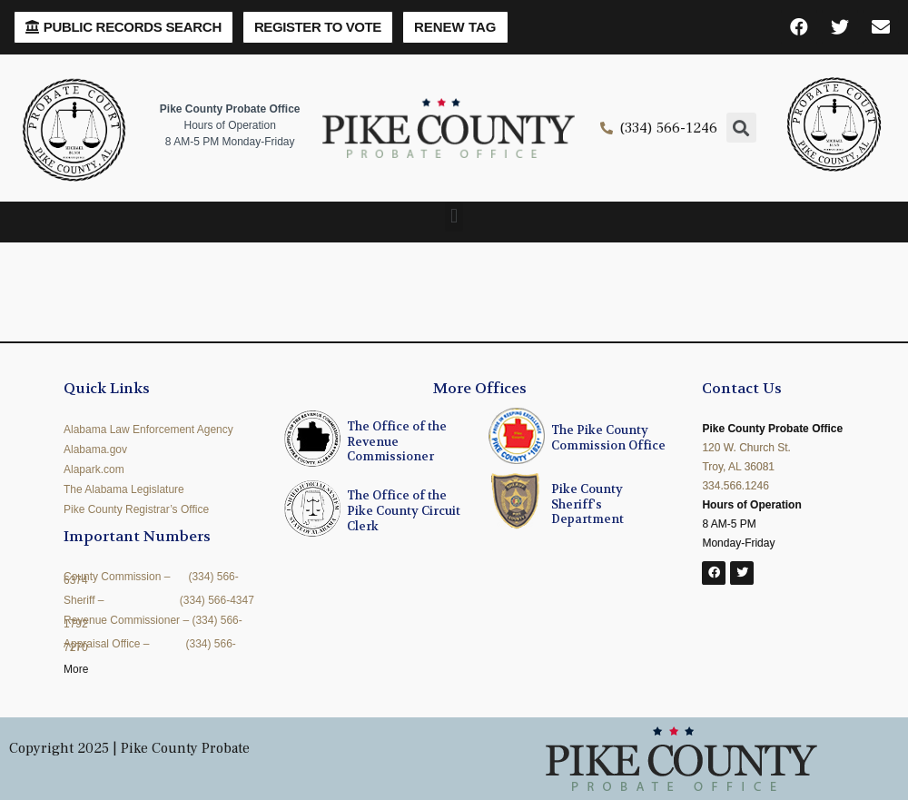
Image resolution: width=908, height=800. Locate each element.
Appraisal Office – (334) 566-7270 (150, 645)
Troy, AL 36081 (738, 466)
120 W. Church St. (746, 447)
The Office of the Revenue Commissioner (397, 442)
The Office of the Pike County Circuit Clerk (403, 511)
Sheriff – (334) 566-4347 (159, 600)
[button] (123, 27)
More (76, 669)
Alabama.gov (95, 449)
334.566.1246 (735, 485)
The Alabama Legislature (124, 489)
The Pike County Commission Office (608, 437)
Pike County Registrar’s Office (136, 509)
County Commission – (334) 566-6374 (151, 578)
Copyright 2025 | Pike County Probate (129, 748)
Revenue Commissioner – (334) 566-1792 (153, 622)
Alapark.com (94, 469)
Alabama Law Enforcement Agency (148, 429)
